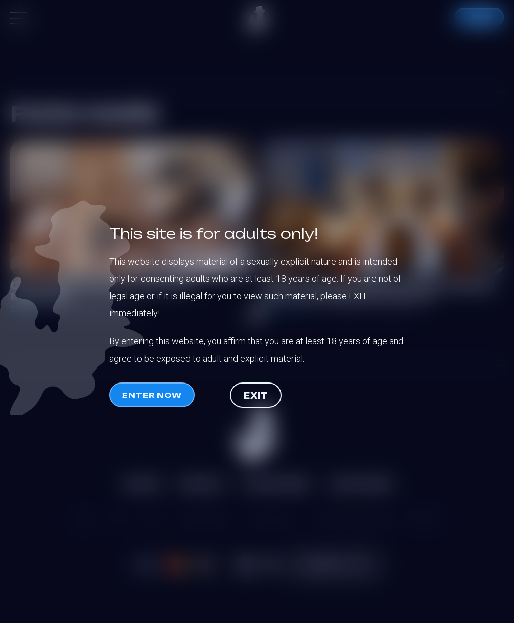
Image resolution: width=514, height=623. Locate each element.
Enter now (151, 395)
